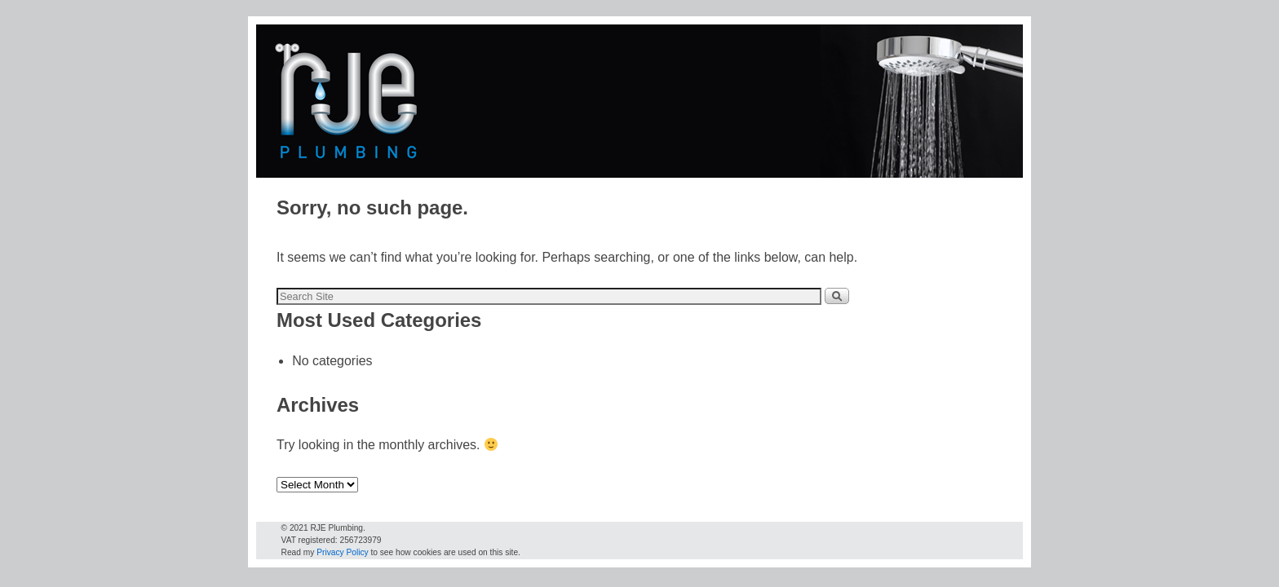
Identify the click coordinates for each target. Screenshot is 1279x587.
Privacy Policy (342, 552)
